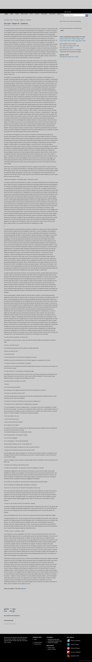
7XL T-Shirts (69, 45)
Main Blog (6, 20)
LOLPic (37, 14)
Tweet (5, 611)
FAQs (35, 639)
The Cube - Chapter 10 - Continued (16, 23)
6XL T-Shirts (63, 45)
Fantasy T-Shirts (80, 38)
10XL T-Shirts (69, 47)
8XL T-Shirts (76, 45)
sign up (66, 11)
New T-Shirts (63, 21)
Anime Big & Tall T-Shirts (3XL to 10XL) (69, 56)
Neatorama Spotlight (53, 642)
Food (17, 14)
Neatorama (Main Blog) (53, 639)
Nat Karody (7, 25)
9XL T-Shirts (63, 47)
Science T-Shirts (64, 38)
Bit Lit (11, 20)
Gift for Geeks (51, 647)
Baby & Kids (24, 14)
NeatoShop (17, 615)
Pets (31, 14)
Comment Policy (38, 642)
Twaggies (44, 14)
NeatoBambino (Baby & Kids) (55, 641)
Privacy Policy (37, 644)
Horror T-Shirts (71, 40)
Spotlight (52, 14)
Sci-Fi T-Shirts (71, 38)
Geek (11, 14)
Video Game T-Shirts (80, 40)
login (70, 11)
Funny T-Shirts (63, 40)
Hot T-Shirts (70, 21)
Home (6, 14)
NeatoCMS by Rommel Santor (85, 660)
